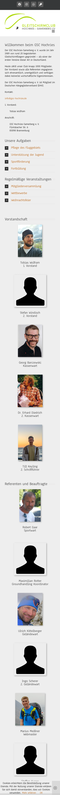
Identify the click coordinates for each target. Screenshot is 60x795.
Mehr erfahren (29, 792)
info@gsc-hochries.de (16, 98)
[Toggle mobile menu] (53, 31)
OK (41, 792)
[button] (30, 147)
